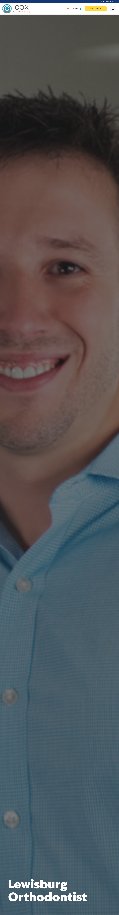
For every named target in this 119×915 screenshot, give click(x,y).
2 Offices (74, 8)
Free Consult (96, 8)
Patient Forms (108, 1)
